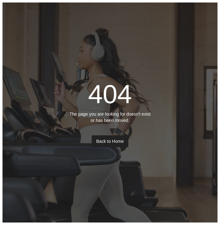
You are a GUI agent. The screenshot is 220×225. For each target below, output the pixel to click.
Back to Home (110, 141)
